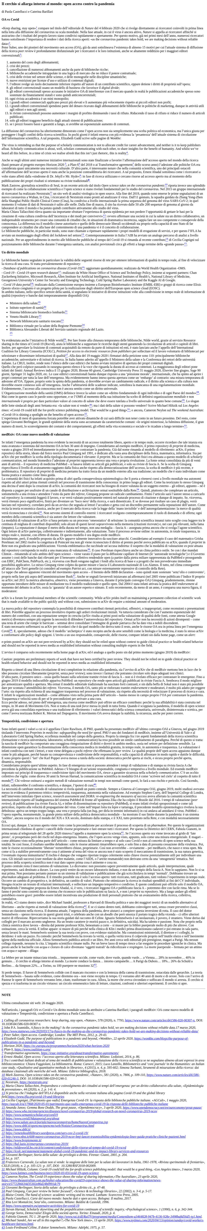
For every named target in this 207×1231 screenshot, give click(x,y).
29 (3, 1158)
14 (3, 1100)
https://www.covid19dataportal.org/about (32, 1118)
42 (3, 1220)
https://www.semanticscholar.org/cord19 (32, 1115)
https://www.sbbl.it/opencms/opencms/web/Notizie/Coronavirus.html (50, 1125)
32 (3, 1176)
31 (3, 1169)
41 (3, 1216)
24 (3, 1140)
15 (3, 1107)
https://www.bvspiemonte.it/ (23, 1140)
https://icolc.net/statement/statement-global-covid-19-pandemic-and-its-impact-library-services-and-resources (77, 1151)
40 (3, 1213)
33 (3, 1187)
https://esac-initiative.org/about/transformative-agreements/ (80, 1053)
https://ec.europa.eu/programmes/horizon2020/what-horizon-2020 (66, 1045)
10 (3, 1075)
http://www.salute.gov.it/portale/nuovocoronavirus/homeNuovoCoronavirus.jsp (57, 1122)
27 (3, 1151)
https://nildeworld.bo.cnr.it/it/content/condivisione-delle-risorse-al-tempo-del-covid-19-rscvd (66, 1147)
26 (3, 1147)
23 (3, 1136)
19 (3, 1122)
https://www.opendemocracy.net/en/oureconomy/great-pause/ (162, 1107)
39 (3, 1209)
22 (3, 1133)
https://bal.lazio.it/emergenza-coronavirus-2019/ (37, 1144)
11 (3, 1082)
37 (3, 1202)
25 (3, 1144)
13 (3, 1093)
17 (3, 1115)
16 (3, 1111)
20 (3, 1125)
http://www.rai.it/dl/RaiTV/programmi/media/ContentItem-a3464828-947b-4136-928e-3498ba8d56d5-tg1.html (130, 1216)
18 (3, 1118)
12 (3, 1085)
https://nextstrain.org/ (34, 1082)
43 (3, 1227)
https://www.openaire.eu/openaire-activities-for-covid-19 (42, 1205)
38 (3, 1205)
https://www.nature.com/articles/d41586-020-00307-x (160, 1020)
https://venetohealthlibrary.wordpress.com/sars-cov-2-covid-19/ (47, 1133)
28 (3, 1154)
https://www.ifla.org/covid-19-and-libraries (36, 1096)
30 (3, 1162)
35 (3, 1194)
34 (3, 1191)
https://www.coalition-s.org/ (33, 1049)
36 (3, 1198)
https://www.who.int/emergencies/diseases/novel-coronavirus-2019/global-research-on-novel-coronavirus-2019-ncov (81, 1111)
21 (3, 1129)
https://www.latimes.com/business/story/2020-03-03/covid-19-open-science (50, 1173)
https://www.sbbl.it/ (18, 1129)
